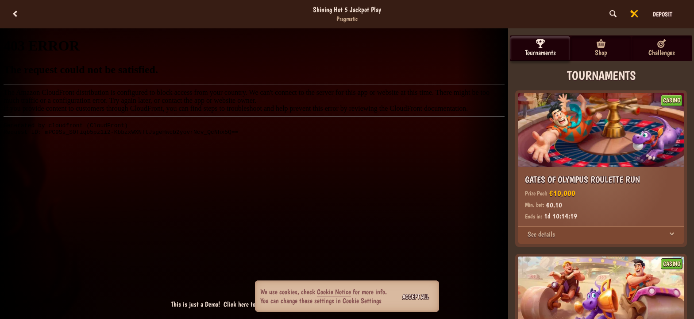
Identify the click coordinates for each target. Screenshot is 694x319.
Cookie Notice (334, 292)
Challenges (661, 48)
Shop (601, 48)
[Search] (613, 14)
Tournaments (540, 48)
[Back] (15, 14)
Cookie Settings (362, 301)
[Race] (634, 14)
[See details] (672, 234)
